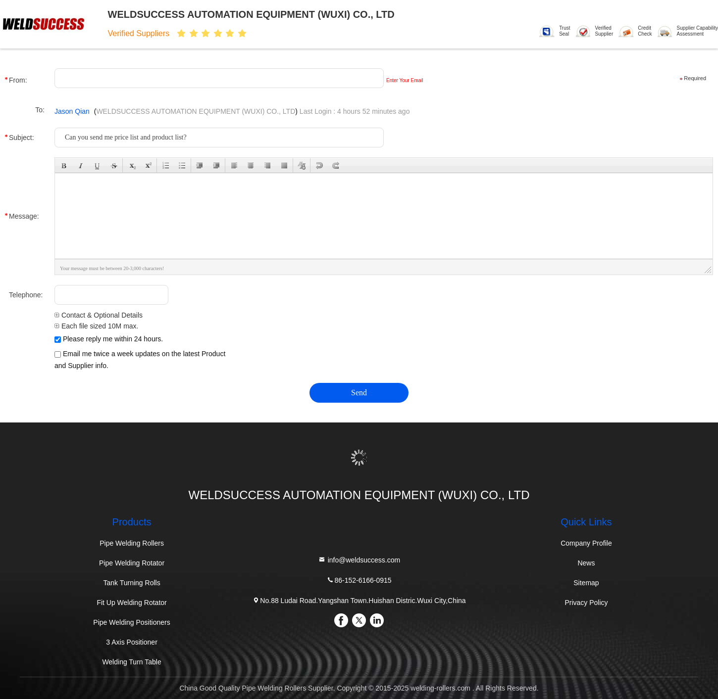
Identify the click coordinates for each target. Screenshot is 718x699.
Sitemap (586, 583)
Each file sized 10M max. (96, 326)
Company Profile (586, 543)
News (586, 563)
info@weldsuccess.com (359, 560)
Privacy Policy (586, 602)
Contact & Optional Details (98, 315)
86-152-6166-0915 (358, 580)
